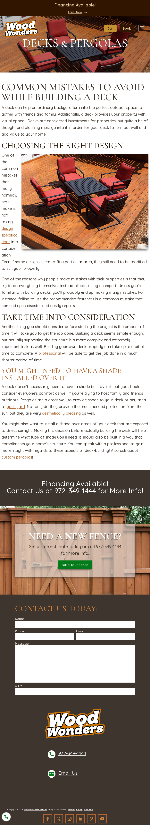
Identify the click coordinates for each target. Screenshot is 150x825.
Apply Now (75, 12)
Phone (20, 632)
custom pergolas (17, 457)
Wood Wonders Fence (35, 811)
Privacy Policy (75, 811)
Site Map (88, 811)
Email (81, 632)
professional (49, 353)
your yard (16, 406)
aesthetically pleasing (61, 413)
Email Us (68, 774)
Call (112, 28)
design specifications (10, 235)
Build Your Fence (75, 565)
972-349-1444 (72, 754)
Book (127, 28)
